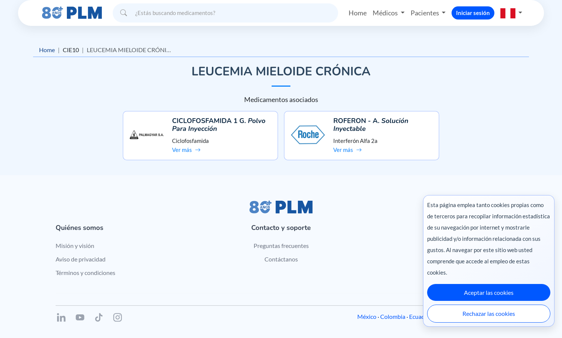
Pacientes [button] (425, 13)
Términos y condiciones (85, 272)
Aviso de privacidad (81, 259)
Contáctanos (281, 259)
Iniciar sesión (473, 12)
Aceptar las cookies (489, 292)
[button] (511, 12)
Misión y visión (75, 245)
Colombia (392, 316)
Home (358, 13)
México (366, 316)
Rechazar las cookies (488, 313)
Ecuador (420, 316)
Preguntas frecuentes (281, 245)
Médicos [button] (386, 13)
